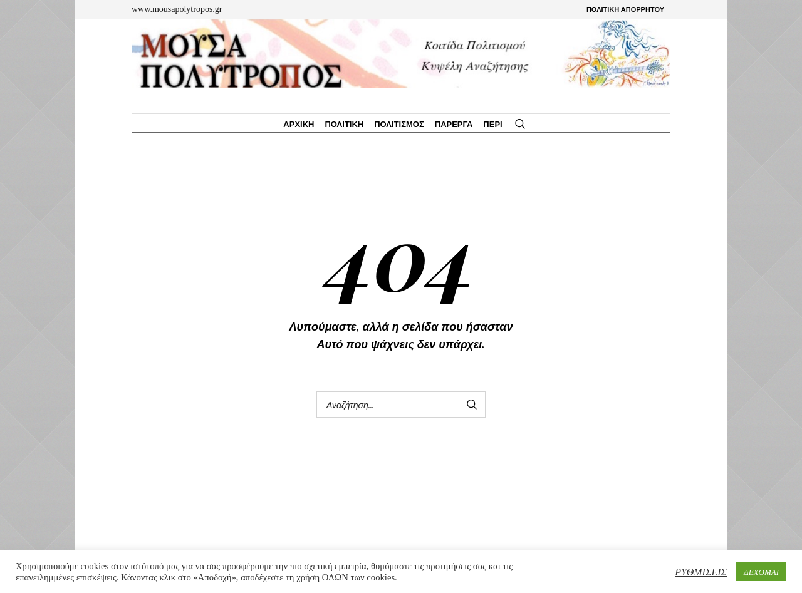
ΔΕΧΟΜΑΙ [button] (761, 571)
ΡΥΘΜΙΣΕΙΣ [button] (701, 571)
